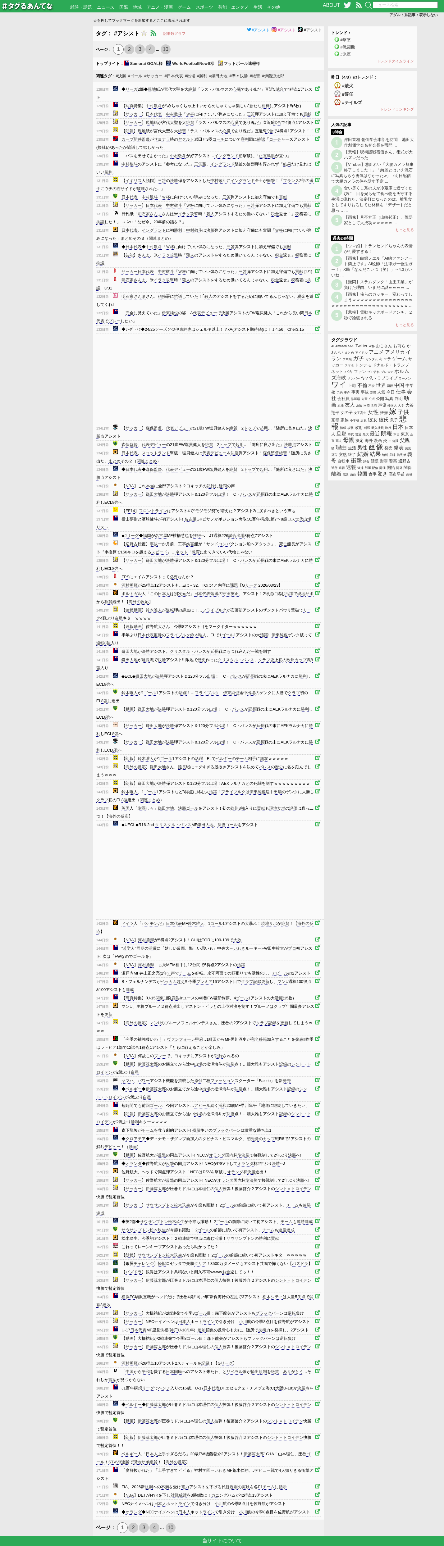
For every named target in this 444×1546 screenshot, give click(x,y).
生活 (258, 7)
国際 (123, 7)
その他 (273, 7)
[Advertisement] (46, 119)
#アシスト (258, 30)
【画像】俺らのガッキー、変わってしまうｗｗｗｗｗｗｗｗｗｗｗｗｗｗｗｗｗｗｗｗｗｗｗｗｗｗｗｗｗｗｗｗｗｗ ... (372, 300)
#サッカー (153, 76)
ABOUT (331, 5)
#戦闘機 (348, 47)
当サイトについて (222, 1540)
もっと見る (404, 230)
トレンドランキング (397, 109)
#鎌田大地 (218, 76)
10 (165, 49)
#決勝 (121, 76)
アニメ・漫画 (160, 7)
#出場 (190, 76)
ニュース (105, 7)
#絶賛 (255, 76)
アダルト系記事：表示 (413, 15)
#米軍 (346, 54)
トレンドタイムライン (395, 61)
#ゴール (135, 76)
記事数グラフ (174, 33)
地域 (137, 7)
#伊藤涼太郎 (273, 76)
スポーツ (204, 7)
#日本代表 (173, 76)
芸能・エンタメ (233, 7)
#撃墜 (346, 40)
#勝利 (202, 76)
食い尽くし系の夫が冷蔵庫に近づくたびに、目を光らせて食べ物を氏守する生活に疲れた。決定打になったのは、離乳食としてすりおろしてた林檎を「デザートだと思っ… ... (372, 199)
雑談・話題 (81, 7)
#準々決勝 (238, 76)
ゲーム (184, 7)
